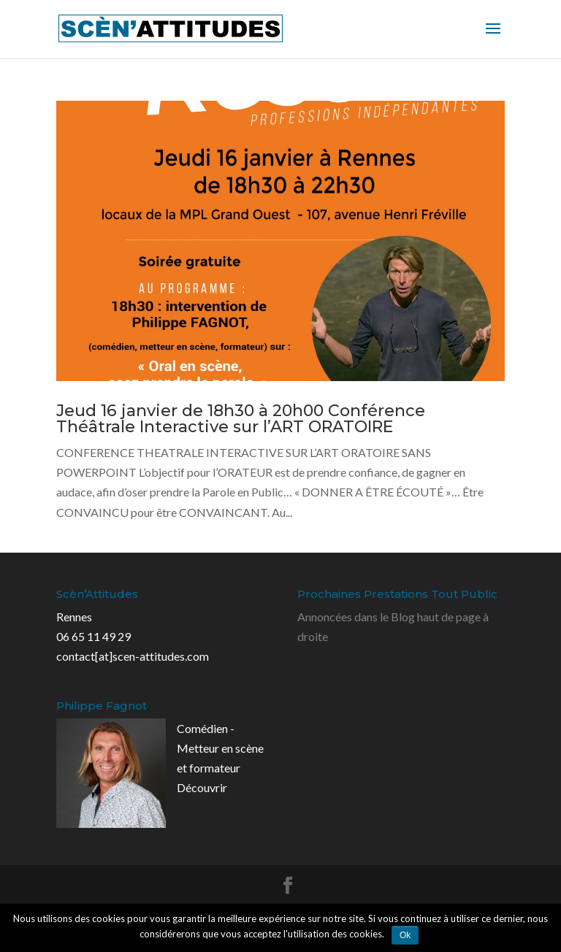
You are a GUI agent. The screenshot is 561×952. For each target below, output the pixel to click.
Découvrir (202, 787)
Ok (405, 935)
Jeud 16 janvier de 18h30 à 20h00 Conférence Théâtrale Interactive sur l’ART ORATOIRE (240, 419)
